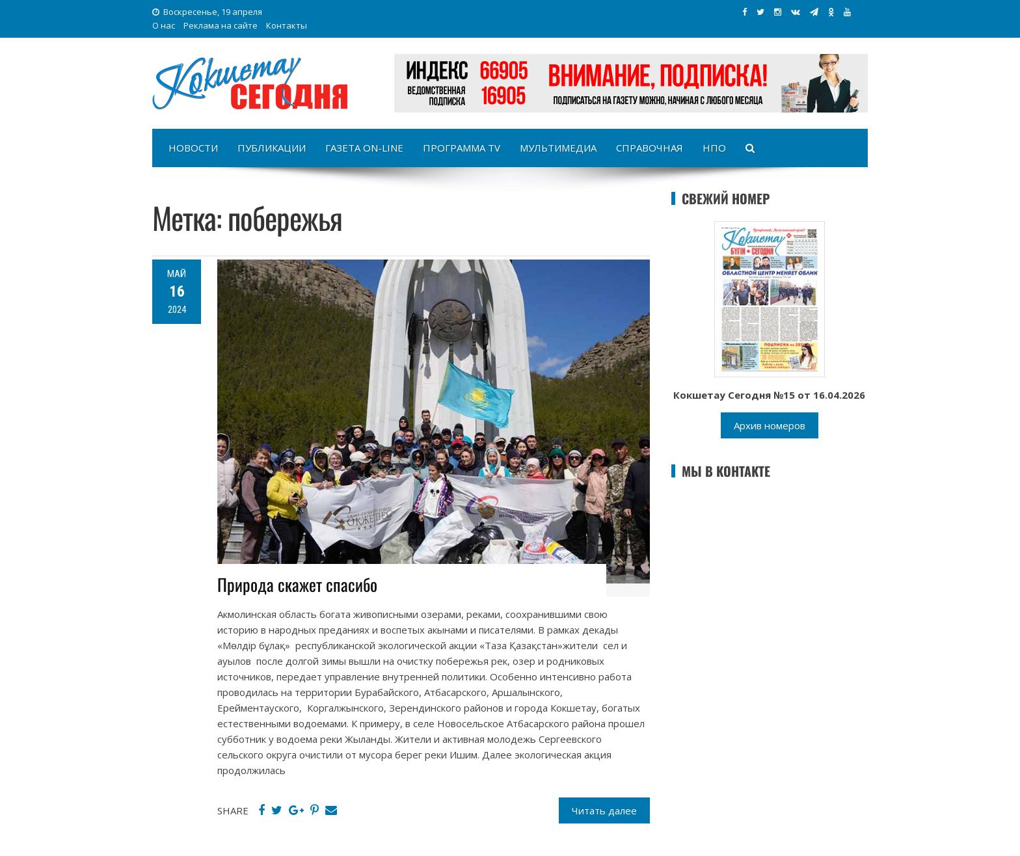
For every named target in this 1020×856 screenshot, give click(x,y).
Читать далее (604, 810)
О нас (163, 25)
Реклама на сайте (220, 25)
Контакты (286, 25)
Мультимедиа (558, 147)
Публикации (271, 147)
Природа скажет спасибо (297, 584)
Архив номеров (769, 425)
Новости (193, 147)
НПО (714, 147)
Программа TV (461, 147)
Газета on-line (364, 147)
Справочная (649, 147)
